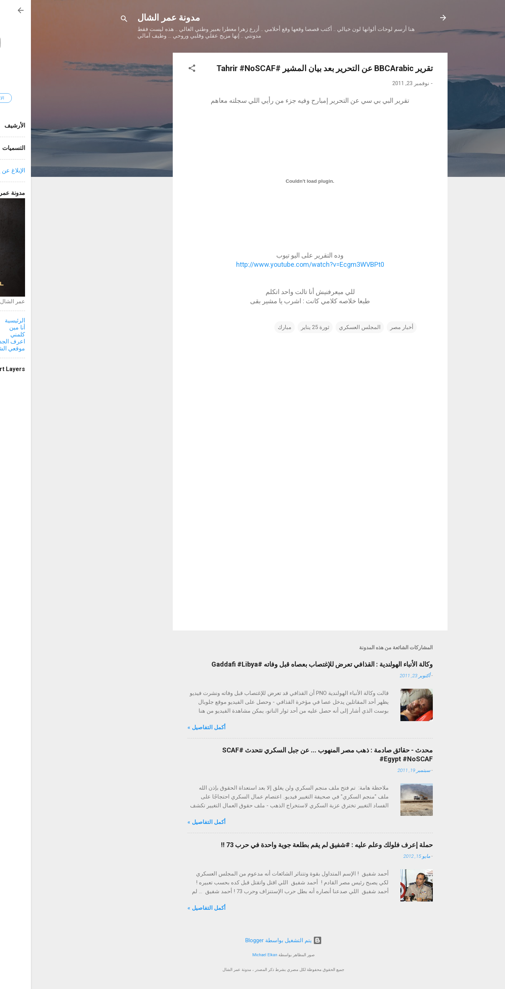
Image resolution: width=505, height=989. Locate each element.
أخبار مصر (370, 327)
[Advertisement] (112, 163)
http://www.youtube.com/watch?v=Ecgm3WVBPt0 (279, 264)
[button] (161, 69)
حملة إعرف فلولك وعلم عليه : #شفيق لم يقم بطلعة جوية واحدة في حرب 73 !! (296, 845)
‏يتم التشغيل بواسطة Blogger (252, 940)
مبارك (253, 327)
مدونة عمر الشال (137, 18)
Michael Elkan (233, 955)
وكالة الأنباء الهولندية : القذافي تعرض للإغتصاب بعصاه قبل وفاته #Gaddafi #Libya (291, 664)
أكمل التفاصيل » (175, 727)
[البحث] (93, 20)
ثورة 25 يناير (284, 327)
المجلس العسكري (329, 327)
